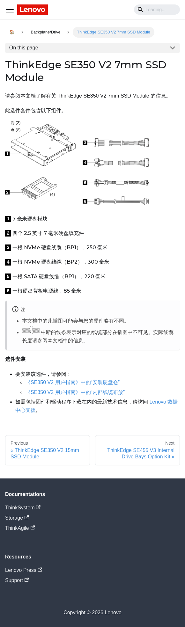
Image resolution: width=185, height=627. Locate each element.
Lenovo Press (23, 570)
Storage (17, 518)
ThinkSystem (23, 507)
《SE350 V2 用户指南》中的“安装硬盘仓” (73, 382)
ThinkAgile (20, 528)
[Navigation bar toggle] (10, 9)
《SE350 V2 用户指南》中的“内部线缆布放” (75, 392)
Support (17, 580)
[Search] (157, 9)
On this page (23, 47)
